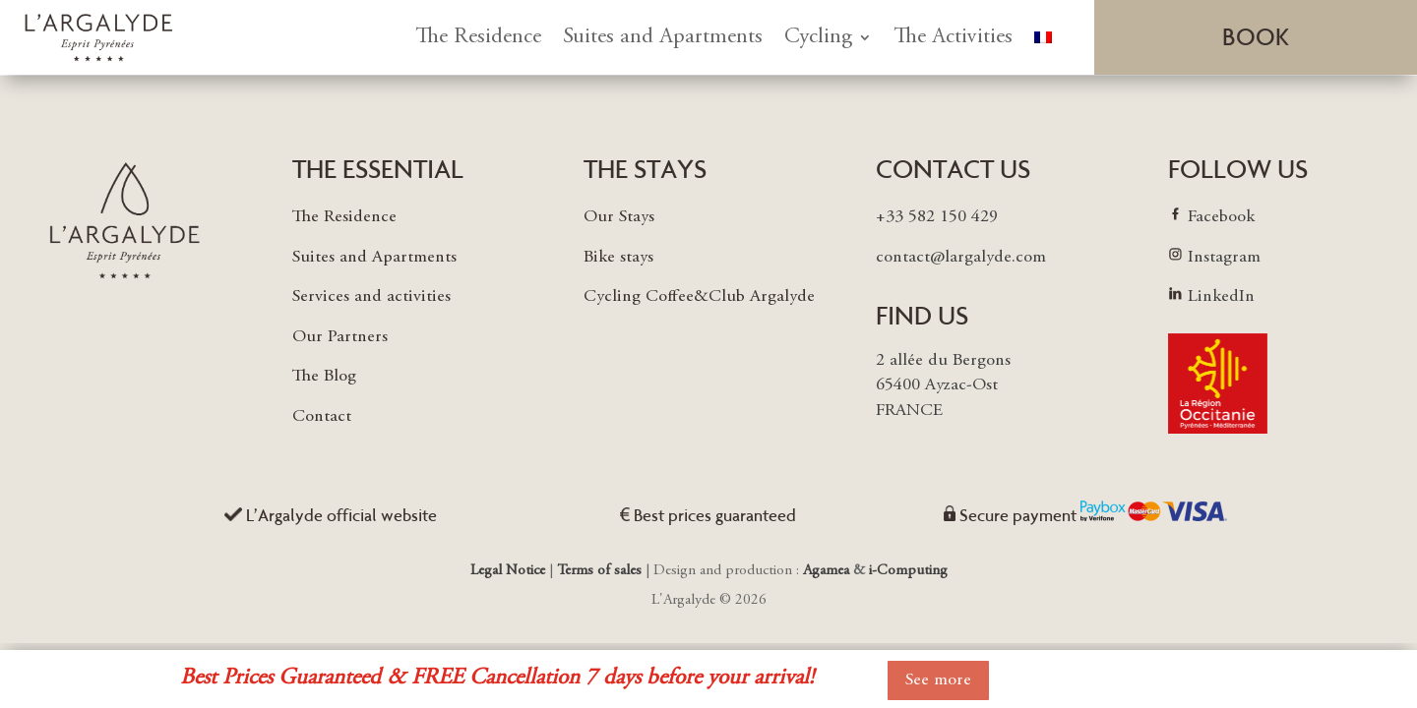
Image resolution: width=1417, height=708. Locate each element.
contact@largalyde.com (961, 257)
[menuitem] (1043, 37)
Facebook (1221, 217)
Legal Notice (509, 570)
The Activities (953, 37)
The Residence (478, 37)
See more (938, 680)
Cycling (818, 37)
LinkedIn (1221, 297)
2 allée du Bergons (943, 361)
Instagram (1224, 257)
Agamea (826, 570)
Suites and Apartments (663, 37)
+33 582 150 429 (937, 217)
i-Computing (908, 570)
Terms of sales (599, 570)
